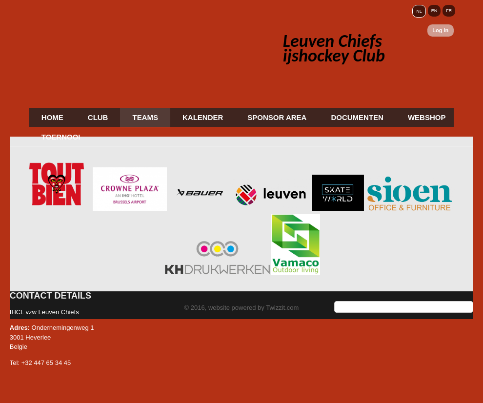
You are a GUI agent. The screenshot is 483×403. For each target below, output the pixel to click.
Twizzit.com (282, 307)
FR (449, 10)
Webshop (427, 117)
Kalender (202, 117)
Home (52, 117)
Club (98, 117)
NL (419, 11)
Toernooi (60, 137)
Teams (145, 117)
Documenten (357, 117)
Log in (440, 30)
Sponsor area (276, 117)
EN (434, 10)
